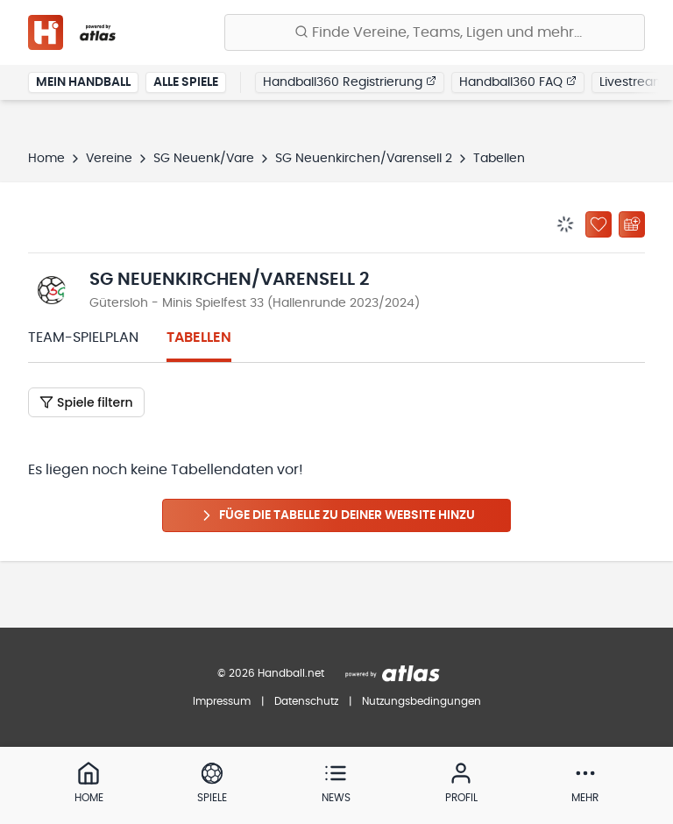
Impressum (222, 701)
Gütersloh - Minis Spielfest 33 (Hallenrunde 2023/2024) (254, 303)
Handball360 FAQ (518, 81)
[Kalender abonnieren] (632, 224)
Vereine (109, 159)
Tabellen (198, 337)
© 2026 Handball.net (270, 673)
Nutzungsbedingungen (421, 701)
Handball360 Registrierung (349, 81)
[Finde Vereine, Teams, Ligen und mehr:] (434, 32)
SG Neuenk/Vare (203, 159)
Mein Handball (83, 82)
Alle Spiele (185, 82)
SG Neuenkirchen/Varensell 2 (363, 159)
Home (46, 159)
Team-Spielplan (83, 337)
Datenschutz (306, 701)
